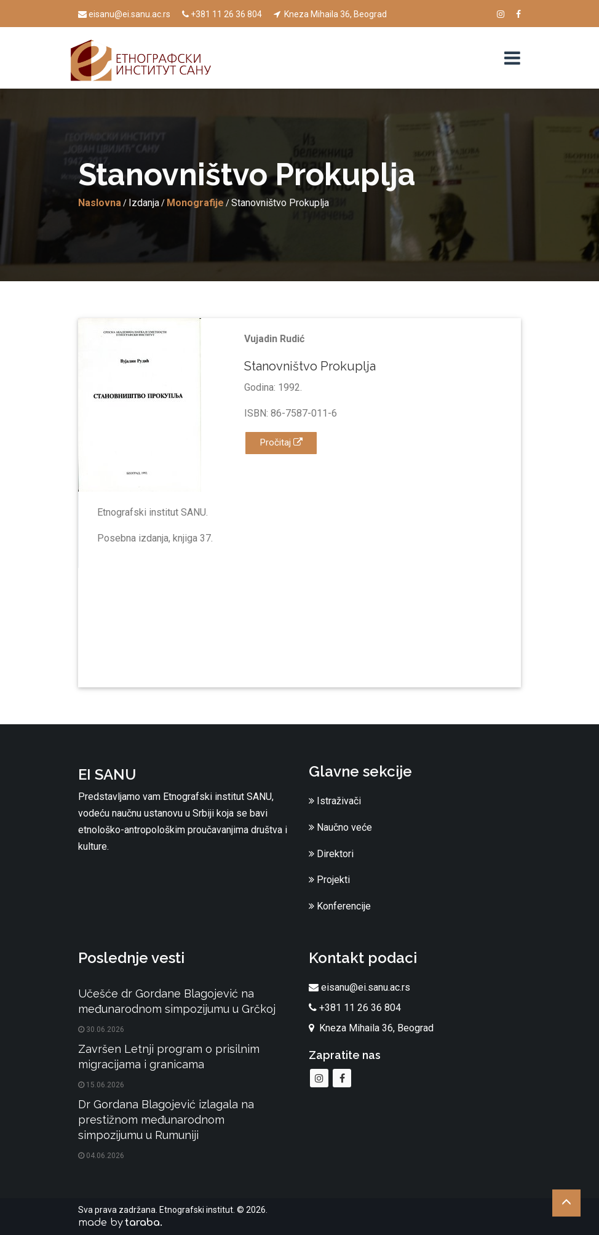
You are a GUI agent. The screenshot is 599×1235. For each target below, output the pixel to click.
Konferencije (340, 906)
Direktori (331, 854)
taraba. (143, 1222)
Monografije (195, 203)
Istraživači (335, 801)
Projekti (329, 879)
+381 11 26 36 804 (222, 14)
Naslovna (99, 203)
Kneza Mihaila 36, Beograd (330, 14)
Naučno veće (340, 827)
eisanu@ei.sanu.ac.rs (124, 14)
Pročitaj (281, 442)
